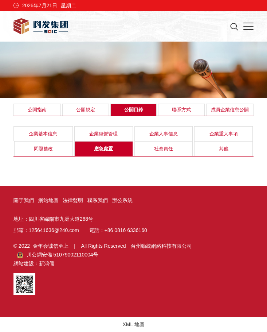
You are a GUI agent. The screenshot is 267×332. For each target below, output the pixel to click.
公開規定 (85, 109)
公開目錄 (133, 109)
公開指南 (37, 109)
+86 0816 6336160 (126, 230)
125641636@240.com (54, 230)
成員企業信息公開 (230, 109)
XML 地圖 (133, 324)
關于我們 (23, 200)
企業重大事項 (223, 133)
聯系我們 (97, 200)
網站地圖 (48, 200)
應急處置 (103, 148)
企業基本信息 (43, 133)
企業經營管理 (103, 133)
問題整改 (43, 148)
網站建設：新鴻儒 (33, 263)
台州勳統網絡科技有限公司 (161, 246)
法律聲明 (73, 200)
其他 (223, 148)
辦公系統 (122, 200)
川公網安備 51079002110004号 (57, 255)
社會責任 (163, 148)
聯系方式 (181, 109)
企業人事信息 (163, 133)
